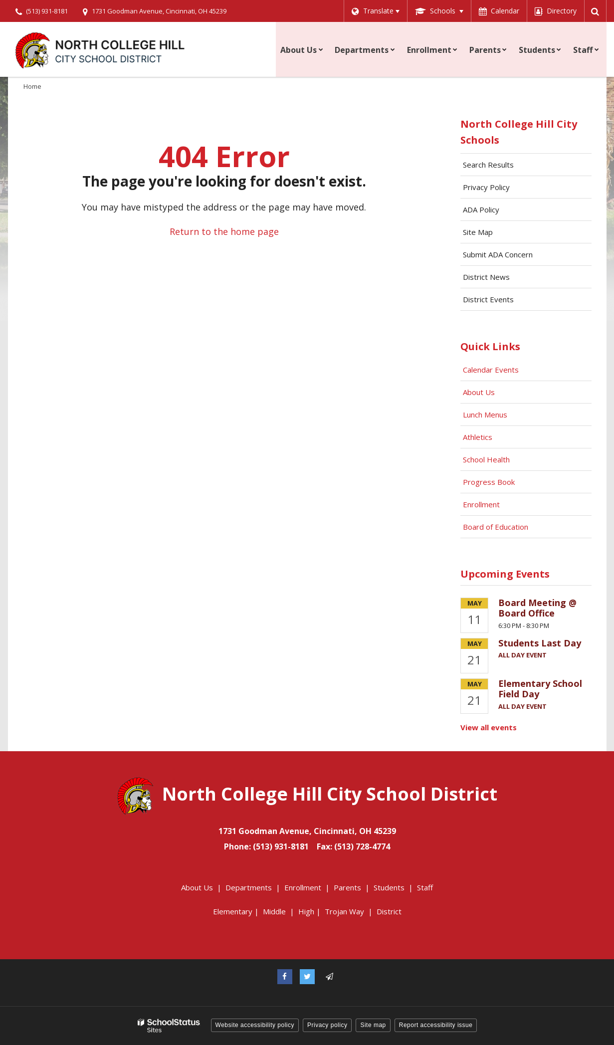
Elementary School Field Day (540, 688)
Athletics (477, 437)
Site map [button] (373, 1025)
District (389, 911)
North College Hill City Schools (518, 132)
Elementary (232, 911)
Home (32, 86)
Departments (248, 887)
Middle (274, 911)
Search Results (488, 165)
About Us (479, 392)
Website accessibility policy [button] (255, 1025)
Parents (347, 887)
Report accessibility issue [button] (436, 1025)
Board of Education (496, 527)
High (306, 911)
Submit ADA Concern (498, 254)
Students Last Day (539, 643)
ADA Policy (481, 209)
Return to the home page (224, 231)
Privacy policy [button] (327, 1025)
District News (486, 277)
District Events (488, 299)
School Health (486, 459)
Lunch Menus (485, 414)
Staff (425, 887)
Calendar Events (492, 370)
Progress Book (489, 482)
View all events (488, 727)
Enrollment (481, 504)
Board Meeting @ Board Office (537, 608)
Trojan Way (344, 911)
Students (389, 887)
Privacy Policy (486, 187)
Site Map (478, 232)
